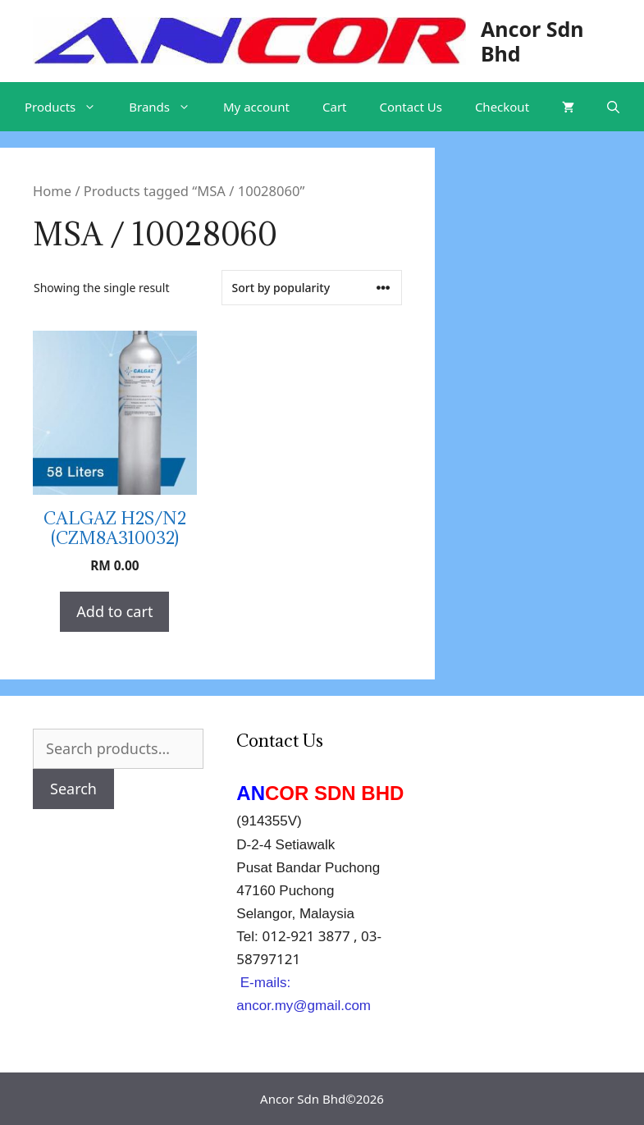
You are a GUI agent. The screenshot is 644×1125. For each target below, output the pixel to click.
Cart (334, 106)
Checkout (502, 106)
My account (256, 106)
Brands (168, 106)
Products (68, 106)
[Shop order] (312, 287)
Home (52, 190)
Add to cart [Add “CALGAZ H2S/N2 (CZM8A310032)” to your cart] (114, 611)
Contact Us (411, 106)
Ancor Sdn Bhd (532, 41)
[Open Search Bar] (613, 106)
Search (73, 788)
